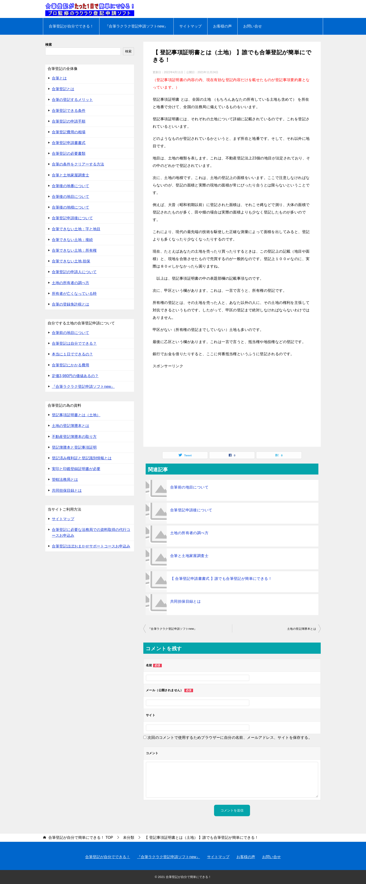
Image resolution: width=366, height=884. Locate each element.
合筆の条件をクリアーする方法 (78, 164)
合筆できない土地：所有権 (74, 250)
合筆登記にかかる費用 (70, 365)
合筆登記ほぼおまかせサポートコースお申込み (91, 546)
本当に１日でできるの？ (72, 354)
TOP (80, 837)
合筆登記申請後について (191, 510)
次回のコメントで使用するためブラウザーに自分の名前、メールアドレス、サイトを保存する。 (230, 738)
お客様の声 (222, 26)
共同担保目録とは (185, 601)
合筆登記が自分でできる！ (71, 26)
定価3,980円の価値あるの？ (75, 376)
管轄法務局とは (65, 480)
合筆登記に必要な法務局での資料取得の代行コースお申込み (91, 532)
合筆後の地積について (70, 207)
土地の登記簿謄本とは (301, 628)
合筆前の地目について (189, 487)
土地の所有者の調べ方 (189, 533)
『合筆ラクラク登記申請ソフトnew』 (136, 26)
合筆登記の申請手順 (68, 121)
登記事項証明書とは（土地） (76, 415)
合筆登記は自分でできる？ (74, 343)
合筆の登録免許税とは (70, 304)
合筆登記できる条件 (68, 111)
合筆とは (59, 78)
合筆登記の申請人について (74, 272)
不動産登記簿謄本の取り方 (74, 437)
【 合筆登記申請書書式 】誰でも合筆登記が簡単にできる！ (221, 579)
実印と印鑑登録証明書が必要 (76, 469)
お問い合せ (252, 26)
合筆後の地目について (70, 197)
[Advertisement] (232, 407)
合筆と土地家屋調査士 (189, 556)
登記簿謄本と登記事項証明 (74, 447)
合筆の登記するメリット (72, 100)
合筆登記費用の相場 (68, 132)
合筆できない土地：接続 (72, 240)
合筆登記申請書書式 (68, 143)
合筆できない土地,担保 (71, 261)
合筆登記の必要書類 (68, 153)
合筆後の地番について (70, 186)
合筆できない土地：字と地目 (76, 229)
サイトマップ (190, 26)
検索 (48, 44)
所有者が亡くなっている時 (74, 294)
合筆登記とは (63, 89)
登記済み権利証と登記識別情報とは (82, 458)
